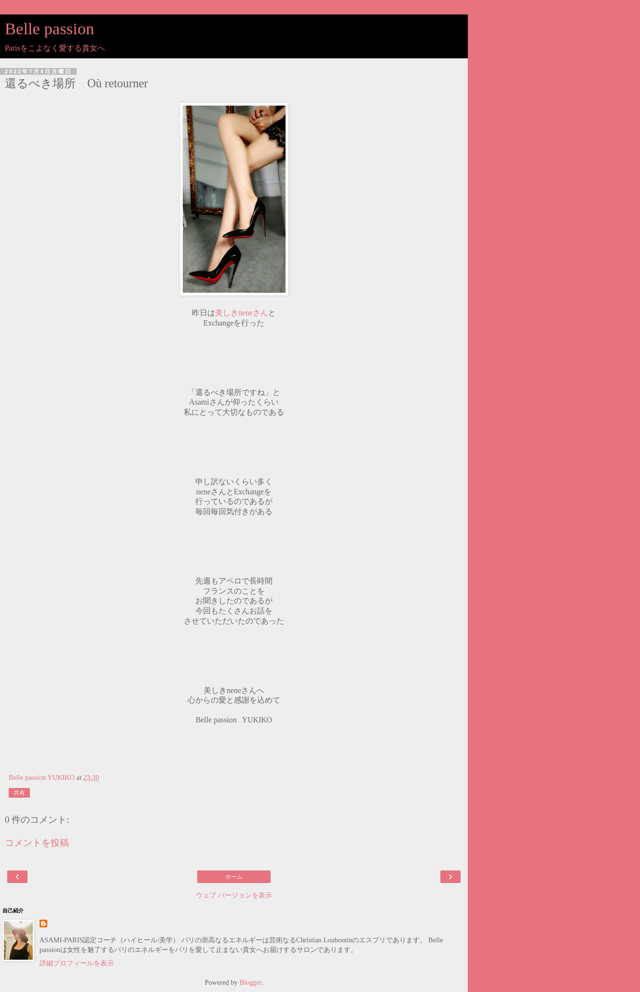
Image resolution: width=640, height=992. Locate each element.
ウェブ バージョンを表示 (234, 895)
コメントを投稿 (37, 843)
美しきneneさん (241, 313)
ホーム (234, 876)
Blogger (250, 982)
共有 (19, 792)
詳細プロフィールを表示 (77, 963)
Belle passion (49, 28)
